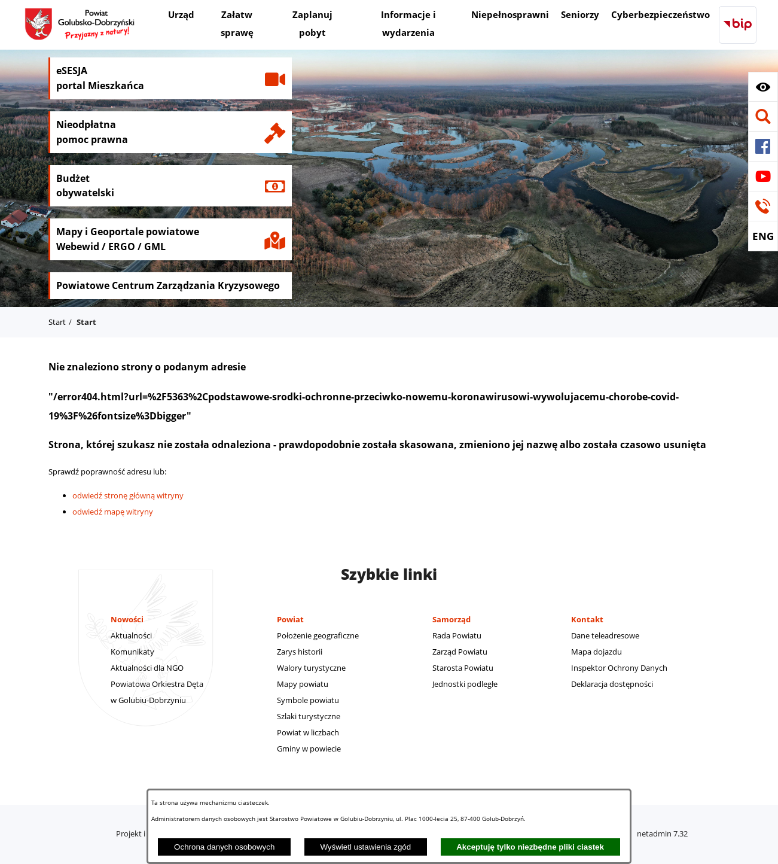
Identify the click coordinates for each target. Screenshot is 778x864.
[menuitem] (181, 16)
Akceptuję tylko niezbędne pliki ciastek (530, 846)
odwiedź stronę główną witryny (128, 495)
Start (57, 322)
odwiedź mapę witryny (112, 511)
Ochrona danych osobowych (224, 846)
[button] (763, 87)
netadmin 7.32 (662, 833)
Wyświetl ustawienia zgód (365, 846)
